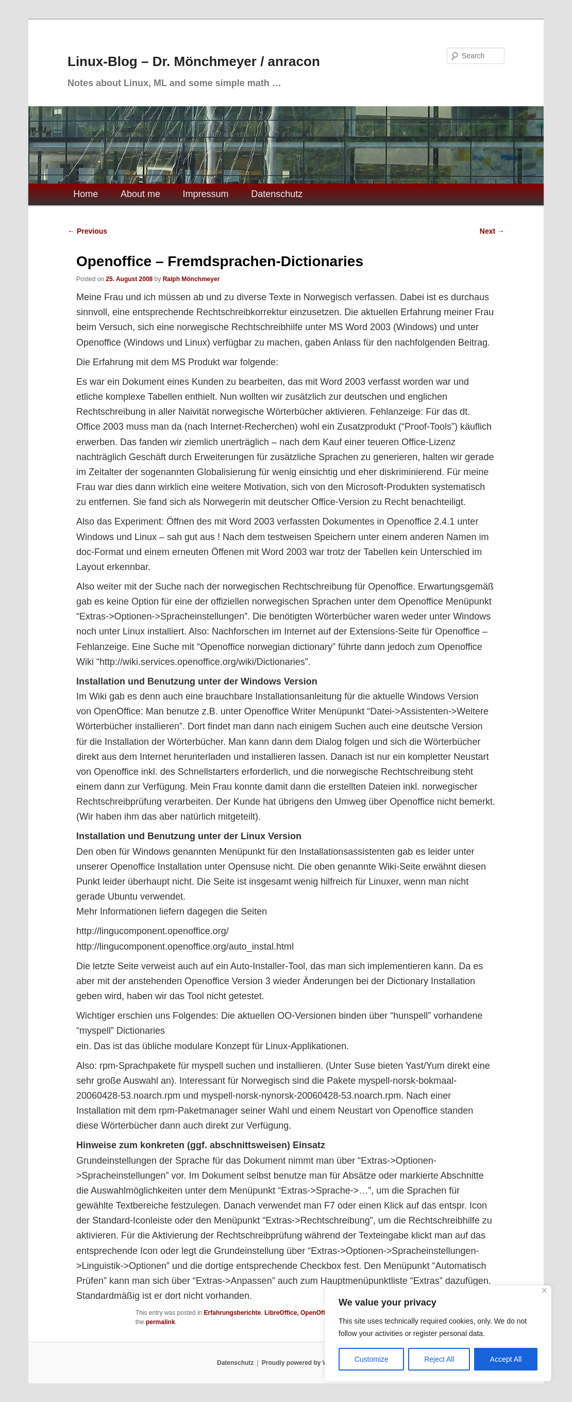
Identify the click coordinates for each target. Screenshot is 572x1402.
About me (140, 194)
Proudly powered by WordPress (308, 1362)
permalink (160, 1322)
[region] (438, 1333)
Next (492, 231)
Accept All (505, 1359)
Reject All (439, 1359)
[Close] (544, 1290)
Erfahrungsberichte (232, 1312)
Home (85, 194)
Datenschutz (276, 194)
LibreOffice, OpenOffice (299, 1312)
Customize (372, 1359)
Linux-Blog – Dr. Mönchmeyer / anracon (194, 61)
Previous (87, 231)
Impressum (206, 194)
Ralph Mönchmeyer (191, 279)
